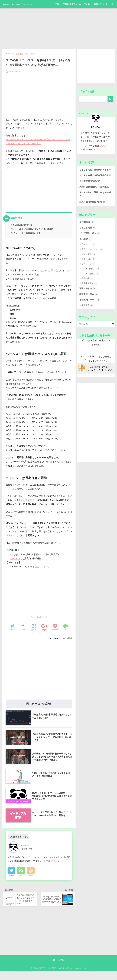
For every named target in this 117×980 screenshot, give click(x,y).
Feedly (21, 884)
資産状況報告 (89, 300)
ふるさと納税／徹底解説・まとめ (94, 179)
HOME (58, 969)
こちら (40, 575)
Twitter (87, 12)
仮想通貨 (85, 256)
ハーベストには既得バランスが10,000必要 (32, 237)
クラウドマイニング (92, 266)
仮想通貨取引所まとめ (90, 197)
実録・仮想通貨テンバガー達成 (94, 203)
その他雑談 (87, 238)
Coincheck (15, 567)
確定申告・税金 (89, 311)
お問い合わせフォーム (103, 12)
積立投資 (87, 323)
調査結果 (87, 296)
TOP (58, 12)
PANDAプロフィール (72, 12)
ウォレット (88, 261)
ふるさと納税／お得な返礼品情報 (94, 189)
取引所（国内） (90, 286)
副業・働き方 (88, 306)
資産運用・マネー (90, 317)
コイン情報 (67, 646)
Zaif (38, 369)
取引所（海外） (90, 291)
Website (30, 884)
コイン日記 (88, 276)
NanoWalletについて (22, 233)
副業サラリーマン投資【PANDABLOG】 (32, 4)
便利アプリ (88, 281)
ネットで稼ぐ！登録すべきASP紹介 (94, 211)
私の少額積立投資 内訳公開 (93, 218)
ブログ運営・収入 (90, 250)
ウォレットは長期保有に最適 (26, 241)
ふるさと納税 (88, 244)
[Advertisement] (58, 34)
